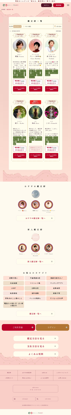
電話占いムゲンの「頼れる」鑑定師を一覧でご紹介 (35, 1)
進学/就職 (35, 293)
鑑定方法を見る (36, 338)
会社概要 (24, 405)
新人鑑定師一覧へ (36, 261)
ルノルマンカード (21, 142)
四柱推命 (47, 75)
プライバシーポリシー (36, 405)
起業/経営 (56, 288)
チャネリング (48, 70)
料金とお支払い (27, 378)
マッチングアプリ (56, 283)
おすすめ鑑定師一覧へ (36, 218)
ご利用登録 (18, 327)
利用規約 (29, 405)
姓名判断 (31, 139)
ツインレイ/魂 (35, 283)
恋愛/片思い (13, 278)
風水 (14, 144)
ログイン (46, 5)
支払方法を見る (36, 346)
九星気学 (21, 139)
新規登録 (58, 5)
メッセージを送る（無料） (19, 88)
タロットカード (35, 73)
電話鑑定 (19, 82)
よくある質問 (35, 354)
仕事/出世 (35, 288)
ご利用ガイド (9, 378)
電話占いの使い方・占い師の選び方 (13, 304)
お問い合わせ (62, 378)
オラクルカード (19, 73)
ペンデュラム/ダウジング (19, 76)
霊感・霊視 (16, 70)
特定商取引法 (45, 405)
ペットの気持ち (35, 298)
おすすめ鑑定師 (27, 372)
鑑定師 (9, 372)
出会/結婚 (13, 283)
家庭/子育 (56, 293)
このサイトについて (62, 372)
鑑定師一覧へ (35, 313)
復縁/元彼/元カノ (57, 278)
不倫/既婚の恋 (35, 278)
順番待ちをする (35, 149)
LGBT (13, 288)
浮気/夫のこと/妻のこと (13, 298)
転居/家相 (13, 293)
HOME (3, 9)
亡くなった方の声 (56, 298)
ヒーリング (20, 75)
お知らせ (44, 372)
